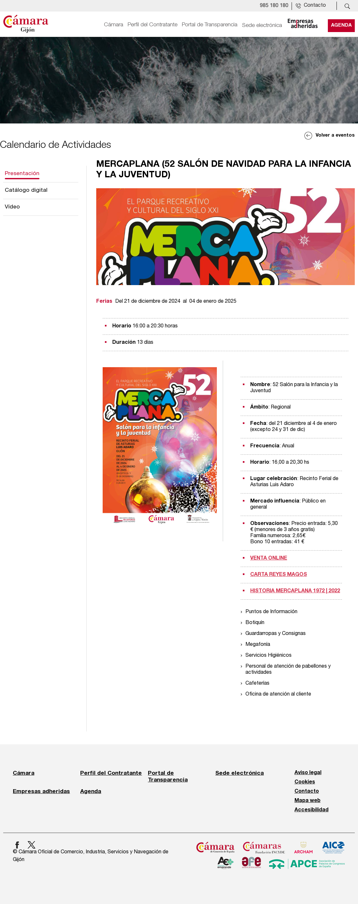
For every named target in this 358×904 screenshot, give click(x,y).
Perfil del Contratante (152, 24)
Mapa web (307, 800)
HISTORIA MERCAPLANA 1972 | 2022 (295, 591)
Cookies (304, 782)
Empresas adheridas (41, 791)
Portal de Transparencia (209, 24)
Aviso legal (307, 773)
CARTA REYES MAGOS (278, 574)
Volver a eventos (335, 135)
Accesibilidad (311, 810)
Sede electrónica (262, 24)
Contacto (306, 791)
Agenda (341, 24)
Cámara (113, 24)
